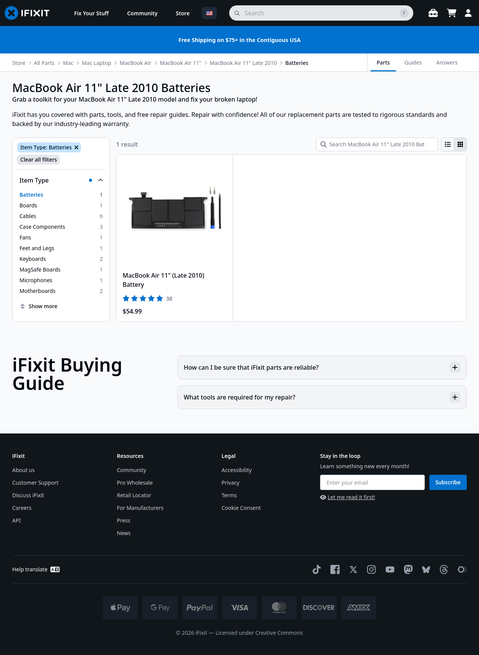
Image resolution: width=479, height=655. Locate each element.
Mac (68, 62)
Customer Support (35, 482)
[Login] (468, 13)
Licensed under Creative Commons (259, 632)
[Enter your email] (372, 482)
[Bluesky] (424, 570)
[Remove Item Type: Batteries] (75, 147)
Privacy (230, 482)
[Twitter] (352, 569)
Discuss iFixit (28, 495)
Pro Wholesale (135, 482)
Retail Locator (134, 495)
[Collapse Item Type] (61, 180)
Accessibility (237, 470)
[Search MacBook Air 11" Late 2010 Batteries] (377, 144)
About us (23, 470)
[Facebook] (333, 569)
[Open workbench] (433, 13)
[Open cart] (451, 13)
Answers (447, 62)
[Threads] (442, 569)
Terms (229, 495)
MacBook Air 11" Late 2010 (243, 62)
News (124, 533)
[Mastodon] (407, 569)
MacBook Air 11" (180, 62)
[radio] (447, 144)
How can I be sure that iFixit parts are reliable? (322, 367)
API (16, 520)
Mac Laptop (96, 62)
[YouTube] (388, 569)
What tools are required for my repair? (322, 397)
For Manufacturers (140, 507)
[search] (321, 13)
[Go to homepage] (30, 13)
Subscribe (448, 482)
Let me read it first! (347, 497)
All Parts (44, 62)
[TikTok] (315, 569)
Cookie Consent (241, 507)
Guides (413, 62)
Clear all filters (38, 159)
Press (123, 520)
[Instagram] (370, 569)
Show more (38, 306)
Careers (21, 507)
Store (19, 62)
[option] (61, 195)
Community (131, 470)
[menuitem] (91, 13)
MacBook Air (135, 62)
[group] (454, 144)
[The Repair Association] (461, 569)
